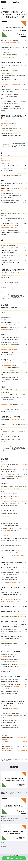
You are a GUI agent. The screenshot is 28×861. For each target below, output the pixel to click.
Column (2, 759)
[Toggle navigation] (25, 2)
